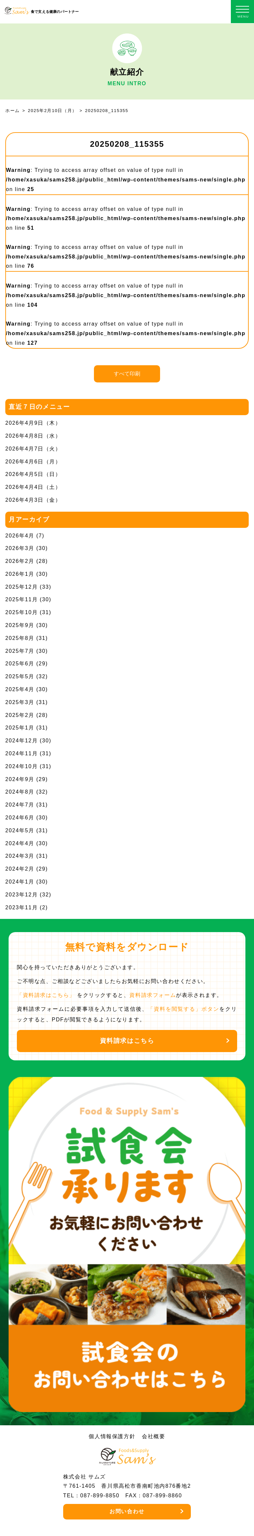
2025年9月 (19, 625)
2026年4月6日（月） (33, 461)
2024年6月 (19, 817)
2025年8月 (19, 638)
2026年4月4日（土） (33, 487)
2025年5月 (19, 676)
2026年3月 (19, 548)
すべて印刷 (127, 373)
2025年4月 (19, 689)
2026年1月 (19, 574)
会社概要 (153, 1436)
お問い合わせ (127, 1511)
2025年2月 (19, 715)
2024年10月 (21, 766)
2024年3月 (19, 856)
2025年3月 (19, 702)
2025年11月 (21, 599)
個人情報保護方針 (112, 1436)
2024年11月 (21, 753)
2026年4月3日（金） (33, 500)
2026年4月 (19, 535)
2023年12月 (21, 894)
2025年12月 (21, 587)
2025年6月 (19, 663)
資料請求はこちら (127, 1040)
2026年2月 (19, 561)
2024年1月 (19, 882)
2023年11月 (21, 907)
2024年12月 (21, 740)
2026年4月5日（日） (33, 474)
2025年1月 (19, 727)
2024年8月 (19, 792)
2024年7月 (19, 804)
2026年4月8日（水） (33, 436)
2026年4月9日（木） (33, 423)
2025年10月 (21, 612)
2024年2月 (19, 869)
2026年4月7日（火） (33, 449)
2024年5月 (19, 830)
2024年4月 (19, 843)
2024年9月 (19, 779)
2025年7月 (19, 651)
